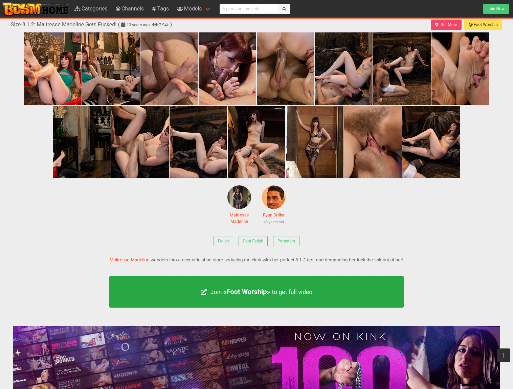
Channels (130, 8)
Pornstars (286, 241)
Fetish (223, 241)
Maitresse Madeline (239, 204)
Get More (446, 24)
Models (189, 8)
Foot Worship (483, 24)
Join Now (496, 8)
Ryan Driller (274, 206)
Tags (160, 8)
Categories (91, 8)
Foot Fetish (253, 241)
